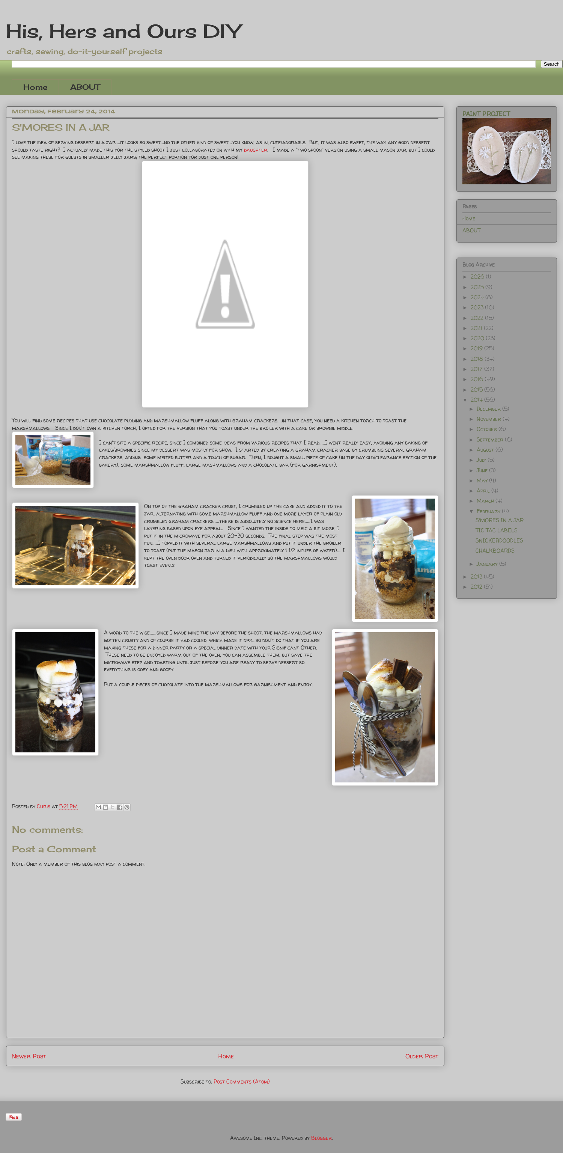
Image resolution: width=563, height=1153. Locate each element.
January (488, 563)
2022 (478, 317)
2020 (478, 338)
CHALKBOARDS (495, 550)
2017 (477, 368)
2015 (477, 389)
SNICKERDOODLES (499, 540)
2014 (477, 399)
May (483, 480)
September (491, 439)
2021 (477, 328)
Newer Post (29, 1056)
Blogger (321, 1137)
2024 (478, 297)
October (487, 429)
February (489, 511)
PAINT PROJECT (486, 114)
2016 (478, 379)
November (490, 418)
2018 (478, 358)
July (482, 459)
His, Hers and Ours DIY (123, 31)
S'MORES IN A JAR (500, 520)
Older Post (421, 1056)
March (486, 500)
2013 (477, 576)
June (483, 470)
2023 (478, 307)
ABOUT (85, 87)
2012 (477, 586)
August (486, 449)
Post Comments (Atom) (242, 1081)
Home (35, 87)
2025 (478, 287)
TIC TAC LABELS (497, 530)
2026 (478, 276)
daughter (255, 149)
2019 (477, 348)
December (489, 408)
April (484, 490)
